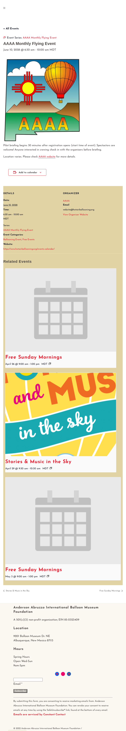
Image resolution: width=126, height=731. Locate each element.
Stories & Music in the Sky (38, 461)
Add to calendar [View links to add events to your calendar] (28, 172)
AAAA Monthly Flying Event (18, 230)
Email (17, 684)
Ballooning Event (12, 239)
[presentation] (60, 310)
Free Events (28, 239)
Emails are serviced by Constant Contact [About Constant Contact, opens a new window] (39, 714)
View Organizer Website (75, 214)
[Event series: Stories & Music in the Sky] (51, 468)
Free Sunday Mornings (33, 357)
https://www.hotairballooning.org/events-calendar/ (29, 249)
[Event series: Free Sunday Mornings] (50, 364)
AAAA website (47, 156)
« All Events (11, 28)
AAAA (66, 201)
